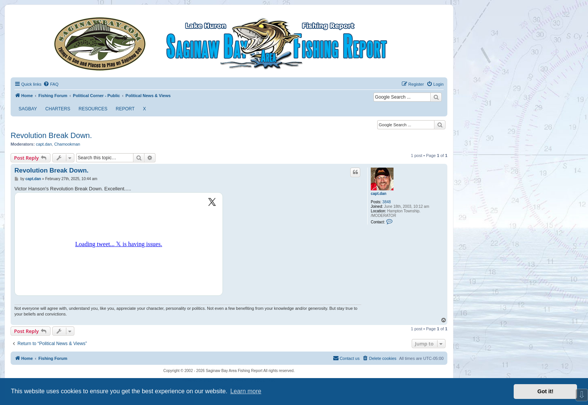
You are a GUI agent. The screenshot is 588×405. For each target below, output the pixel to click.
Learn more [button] (245, 391)
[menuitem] (50, 84)
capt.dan (44, 144)
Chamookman (67, 144)
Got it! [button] (546, 391)
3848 (387, 202)
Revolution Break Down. (51, 135)
